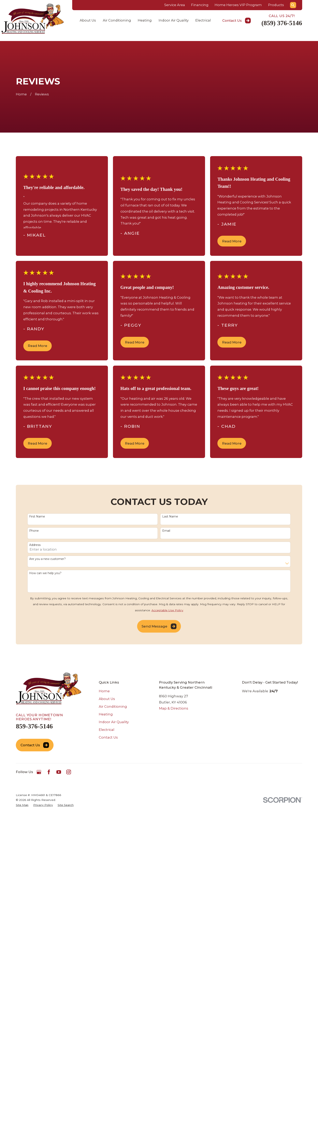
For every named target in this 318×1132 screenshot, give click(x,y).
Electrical (106, 730)
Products (276, 5)
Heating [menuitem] (145, 20)
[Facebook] (48, 772)
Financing (199, 5)
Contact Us (236, 20)
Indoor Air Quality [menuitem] (174, 20)
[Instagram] (68, 772)
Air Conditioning (113, 706)
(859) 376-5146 (281, 23)
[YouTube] (58, 772)
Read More (232, 241)
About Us (107, 699)
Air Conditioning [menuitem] (117, 20)
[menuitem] (22, 805)
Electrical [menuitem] (203, 20)
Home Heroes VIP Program (238, 5)
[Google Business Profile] (39, 772)
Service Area (174, 5)
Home (104, 691)
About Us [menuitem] (88, 20)
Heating (106, 714)
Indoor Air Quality (114, 722)
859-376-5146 (34, 726)
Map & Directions (173, 708)
